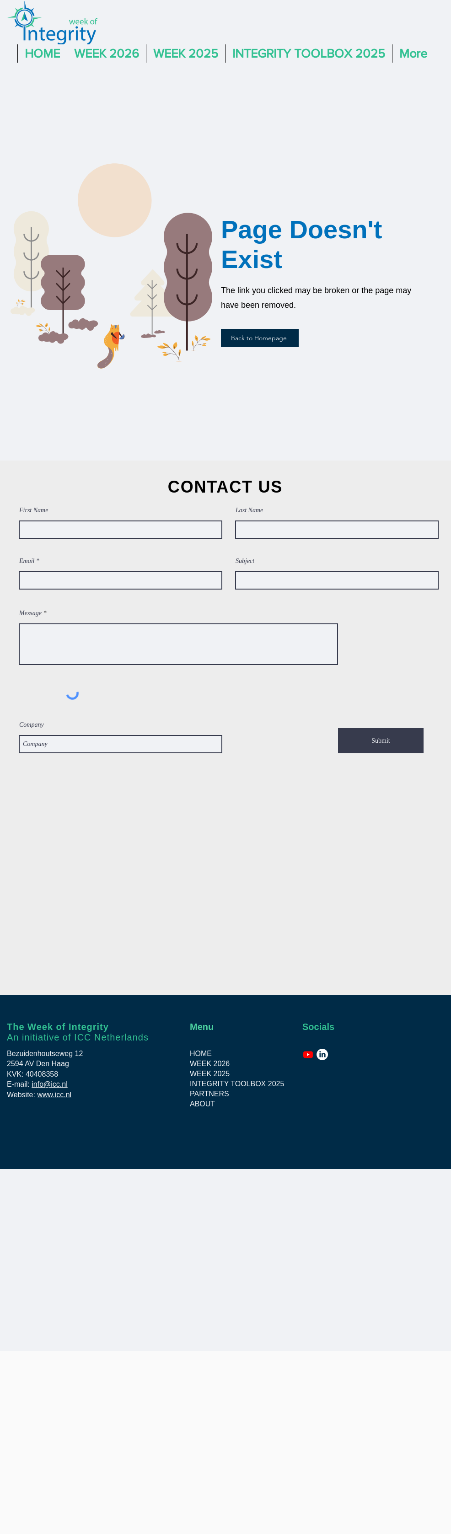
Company (31, 725)
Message (30, 613)
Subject (245, 561)
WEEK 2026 (210, 1063)
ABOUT (202, 1104)
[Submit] (381, 740)
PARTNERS (209, 1094)
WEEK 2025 (210, 1074)
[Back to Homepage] (260, 338)
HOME (201, 1053)
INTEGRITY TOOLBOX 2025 (232, 1084)
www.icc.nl (54, 1095)
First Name (33, 510)
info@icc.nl (50, 1084)
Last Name (249, 510)
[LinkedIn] (322, 1054)
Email (26, 561)
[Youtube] (308, 1054)
